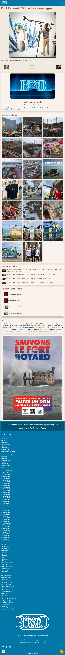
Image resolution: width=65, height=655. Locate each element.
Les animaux (4, 457)
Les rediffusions (5, 592)
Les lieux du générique (7, 569)
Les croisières (4, 558)
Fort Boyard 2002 (5, 519)
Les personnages (5, 443)
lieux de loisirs (20, 328)
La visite (3, 556)
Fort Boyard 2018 (5, 486)
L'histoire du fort (5, 547)
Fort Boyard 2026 (5, 472)
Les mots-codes (5, 580)
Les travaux (4, 551)
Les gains (3, 461)
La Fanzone (6, 574)
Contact (25, 635)
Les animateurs (5, 441)
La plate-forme (5, 553)
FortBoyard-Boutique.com (9, 108)
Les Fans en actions (6, 583)
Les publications (5, 605)
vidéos (59, 328)
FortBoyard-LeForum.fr (23, 108)
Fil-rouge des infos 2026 (12, 293)
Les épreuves (4, 436)
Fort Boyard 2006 (5, 511)
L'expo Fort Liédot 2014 (7, 563)
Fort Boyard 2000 (5, 522)
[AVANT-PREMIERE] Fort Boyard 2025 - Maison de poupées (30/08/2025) (30, 282)
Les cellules (4, 455)
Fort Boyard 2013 (5, 495)
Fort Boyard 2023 (5, 477)
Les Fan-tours (4, 594)
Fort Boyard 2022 (5, 479)
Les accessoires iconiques (8, 450)
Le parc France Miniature (7, 585)
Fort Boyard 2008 (5, 504)
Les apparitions (5, 567)
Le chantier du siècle (6, 549)
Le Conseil (3, 439)
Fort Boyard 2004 (5, 515)
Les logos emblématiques (8, 454)
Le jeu (2, 445)
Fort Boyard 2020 (5, 483)
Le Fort (4, 543)
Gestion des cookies (32, 652)
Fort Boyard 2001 (5, 520)
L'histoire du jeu (5, 447)
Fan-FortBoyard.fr (34, 108)
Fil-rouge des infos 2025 (12, 300)
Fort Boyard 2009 (5, 502)
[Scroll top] (61, 651)
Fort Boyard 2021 (5, 481)
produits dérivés (6, 328)
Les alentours (4, 571)
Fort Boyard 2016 (5, 490)
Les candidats (4, 463)
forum (3, 330)
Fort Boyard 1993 (5, 535)
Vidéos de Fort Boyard (14, 109)
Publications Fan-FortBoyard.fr (48, 108)
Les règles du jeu (5, 448)
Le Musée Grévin (5, 589)
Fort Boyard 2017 (5, 488)
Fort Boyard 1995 (5, 531)
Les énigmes (4, 578)
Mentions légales (43, 635)
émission (22, 326)
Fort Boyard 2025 (5, 474)
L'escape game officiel (7, 587)
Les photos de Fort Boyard (8, 607)
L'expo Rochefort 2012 (7, 562)
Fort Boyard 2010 (5, 500)
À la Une (19, 635)
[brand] (4, 2)
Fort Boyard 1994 (5, 533)
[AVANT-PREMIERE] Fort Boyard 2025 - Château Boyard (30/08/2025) (29, 278)
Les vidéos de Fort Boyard (7, 609)
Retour (32, 67)
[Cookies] (4, 651)
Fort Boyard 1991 (5, 538)
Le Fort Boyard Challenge (7, 565)
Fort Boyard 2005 (5, 513)
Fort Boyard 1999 (5, 524)
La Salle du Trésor (5, 459)
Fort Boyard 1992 (5, 536)
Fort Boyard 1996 (5, 529)
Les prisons (4, 438)
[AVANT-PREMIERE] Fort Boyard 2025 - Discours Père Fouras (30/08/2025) (31, 274)
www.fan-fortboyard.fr (48, 638)
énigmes (44, 328)
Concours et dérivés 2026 (13, 306)
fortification (27, 325)
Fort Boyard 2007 (5, 510)
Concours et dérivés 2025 (13, 312)
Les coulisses (4, 452)
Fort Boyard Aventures (7, 591)
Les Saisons (6, 470)
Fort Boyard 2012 (5, 497)
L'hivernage (4, 555)
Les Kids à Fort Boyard (7, 582)
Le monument (4, 546)
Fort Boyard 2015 (5, 491)
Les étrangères (5, 466)
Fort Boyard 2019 (5, 484)
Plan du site (32, 635)
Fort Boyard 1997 (5, 527)
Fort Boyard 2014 (5, 493)
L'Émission (6, 434)
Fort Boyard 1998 (5, 526)
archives (51, 325)
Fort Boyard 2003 (5, 517)
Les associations (5, 464)
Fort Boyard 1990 (5, 540)
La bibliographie (5, 560)
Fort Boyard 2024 (5, 475)
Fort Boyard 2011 (5, 499)
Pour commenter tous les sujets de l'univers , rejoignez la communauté (32, 425)
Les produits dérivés (6, 576)
